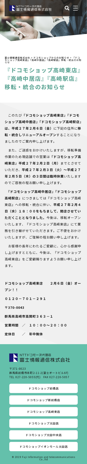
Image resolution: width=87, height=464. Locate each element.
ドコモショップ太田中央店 (44, 435)
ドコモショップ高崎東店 (43, 412)
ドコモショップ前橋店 (44, 388)
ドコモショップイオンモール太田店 (43, 446)
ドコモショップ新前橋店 (43, 400)
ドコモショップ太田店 (44, 423)
